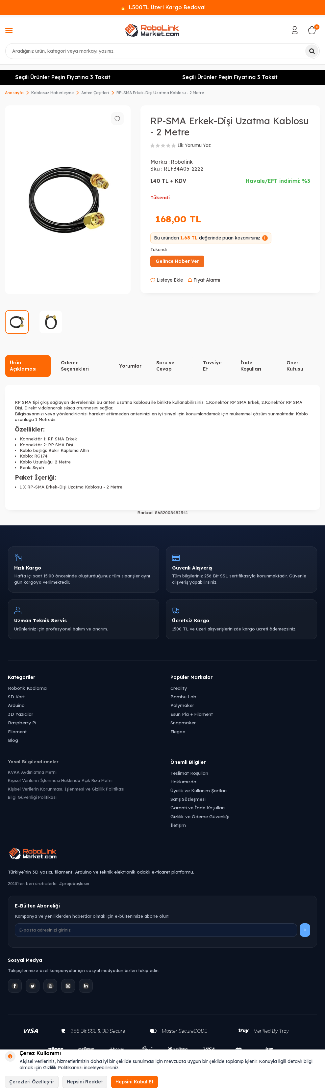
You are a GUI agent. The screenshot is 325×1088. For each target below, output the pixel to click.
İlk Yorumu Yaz (194, 145)
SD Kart (16, 696)
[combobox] (162, 51)
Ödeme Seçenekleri (75, 366)
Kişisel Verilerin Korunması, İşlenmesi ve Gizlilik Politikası (66, 789)
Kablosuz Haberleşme (52, 92)
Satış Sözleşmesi (188, 799)
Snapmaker (183, 722)
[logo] (152, 30)
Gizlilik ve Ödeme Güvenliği (199, 816)
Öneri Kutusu (295, 366)
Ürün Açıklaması (23, 366)
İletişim (178, 825)
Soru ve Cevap (165, 366)
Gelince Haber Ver (177, 261)
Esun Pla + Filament (191, 714)
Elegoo (178, 731)
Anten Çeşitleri (95, 92)
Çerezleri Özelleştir (31, 1082)
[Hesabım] (294, 30)
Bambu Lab (183, 696)
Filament (17, 731)
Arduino (16, 705)
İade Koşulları (250, 366)
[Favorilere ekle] (117, 118)
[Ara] (311, 51)
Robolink (182, 161)
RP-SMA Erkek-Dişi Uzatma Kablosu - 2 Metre (160, 92)
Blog (13, 740)
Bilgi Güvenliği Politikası (32, 797)
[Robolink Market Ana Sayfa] (162, 854)
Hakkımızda (183, 781)
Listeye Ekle (166, 280)
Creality (178, 688)
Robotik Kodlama (27, 688)
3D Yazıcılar (20, 714)
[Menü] (8, 31)
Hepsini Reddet (85, 1082)
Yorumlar (130, 366)
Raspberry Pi (22, 722)
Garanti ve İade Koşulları (197, 807)
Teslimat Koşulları (189, 773)
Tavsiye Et (212, 366)
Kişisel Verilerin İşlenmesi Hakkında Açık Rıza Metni (60, 780)
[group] (68, 199)
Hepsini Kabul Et (134, 1082)
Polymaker (182, 705)
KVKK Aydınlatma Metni (32, 772)
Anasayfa (14, 92)
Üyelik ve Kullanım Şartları (198, 790)
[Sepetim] (312, 30)
